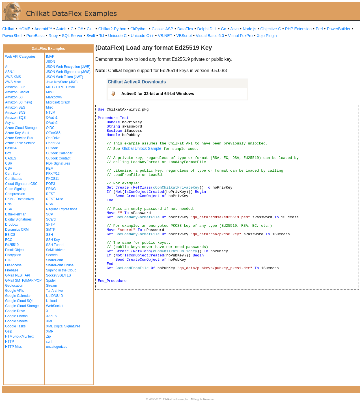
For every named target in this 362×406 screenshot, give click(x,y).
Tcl (101, 35)
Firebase (11, 270)
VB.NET (165, 35)
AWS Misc (13, 82)
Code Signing (15, 189)
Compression (15, 194)
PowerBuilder (338, 29)
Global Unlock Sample (141, 148)
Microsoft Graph (58, 102)
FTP (8, 260)
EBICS (10, 235)
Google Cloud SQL (19, 301)
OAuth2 (52, 123)
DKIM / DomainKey (19, 199)
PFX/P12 (53, 174)
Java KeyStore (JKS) (61, 82)
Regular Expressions (61, 209)
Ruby (53, 35)
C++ (90, 29)
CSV (8, 168)
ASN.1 (10, 72)
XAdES (51, 316)
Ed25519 (12, 245)
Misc (49, 107)
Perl (319, 29)
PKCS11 (52, 179)
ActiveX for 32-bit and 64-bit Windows (157, 93)
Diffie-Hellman (15, 214)
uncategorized (56, 347)
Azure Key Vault (17, 133)
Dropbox (11, 224)
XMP (49, 331)
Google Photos (16, 316)
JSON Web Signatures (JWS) (68, 72)
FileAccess (13, 265)
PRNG (51, 189)
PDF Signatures (58, 163)
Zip (48, 336)
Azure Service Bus (19, 138)
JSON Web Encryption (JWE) (68, 67)
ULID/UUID (54, 296)
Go (223, 29)
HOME (24, 29)
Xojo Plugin (267, 35)
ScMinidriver (55, 250)
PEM (49, 168)
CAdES (10, 158)
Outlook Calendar (59, 153)
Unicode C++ (142, 35)
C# (80, 29)
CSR (8, 163)
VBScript (184, 35)
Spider (51, 280)
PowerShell (12, 35)
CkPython (139, 29)
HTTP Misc (13, 347)
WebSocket (54, 306)
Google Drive (15, 311)
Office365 (53, 133)
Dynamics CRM (17, 230)
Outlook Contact (58, 158)
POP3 (50, 184)
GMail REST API (17, 275)
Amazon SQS (15, 118)
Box (8, 153)
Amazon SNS (15, 113)
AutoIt (61, 29)
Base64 (11, 148)
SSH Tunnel (55, 245)
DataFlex (185, 29)
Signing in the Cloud (61, 270)
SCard (51, 219)
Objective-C (270, 29)
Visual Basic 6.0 (210, 35)
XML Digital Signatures (63, 326)
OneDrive (53, 138)
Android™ (43, 29)
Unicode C (117, 35)
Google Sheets (16, 321)
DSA (8, 209)
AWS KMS (13, 77)
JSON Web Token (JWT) (64, 77)
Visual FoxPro (240, 35)
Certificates (13, 179)
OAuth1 (52, 118)
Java (234, 29)
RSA (49, 204)
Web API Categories (20, 57)
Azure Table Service (20, 143)
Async (9, 123)
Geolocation (14, 286)
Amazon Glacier (17, 92)
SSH (49, 235)
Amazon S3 (14, 97)
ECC (8, 240)
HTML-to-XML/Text (19, 336)
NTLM (50, 113)
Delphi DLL (207, 29)
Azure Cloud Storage (20, 128)
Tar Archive (54, 291)
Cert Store (13, 174)
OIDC (50, 128)
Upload (51, 301)
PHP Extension (298, 29)
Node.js (249, 29)
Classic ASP (162, 29)
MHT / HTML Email (60, 87)
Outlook (52, 148)
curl (48, 342)
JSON (50, 62)
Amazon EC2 (15, 87)
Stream (51, 286)
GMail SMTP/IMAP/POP (23, 280)
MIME (50, 92)
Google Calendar (18, 296)
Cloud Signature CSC (21, 184)
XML (49, 321)
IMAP (50, 57)
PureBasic (35, 35)
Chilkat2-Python (112, 29)
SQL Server (72, 35)
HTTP (9, 342)
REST (50, 194)
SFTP (50, 224)
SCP (49, 214)
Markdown (54, 97)
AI (6, 67)
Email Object (14, 250)
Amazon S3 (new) (18, 102)
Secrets (52, 255)
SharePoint (54, 260)
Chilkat (8, 29)
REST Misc (54, 199)
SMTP (50, 230)
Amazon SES (15, 107)
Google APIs (14, 291)
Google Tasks (15, 326)
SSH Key (53, 240)
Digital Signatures (18, 219)
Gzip (8, 331)
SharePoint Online (60, 265)
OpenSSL (53, 143)
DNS (8, 204)
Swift (91, 35)
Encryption (13, 255)
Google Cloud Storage (22, 306)
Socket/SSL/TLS (58, 275)
